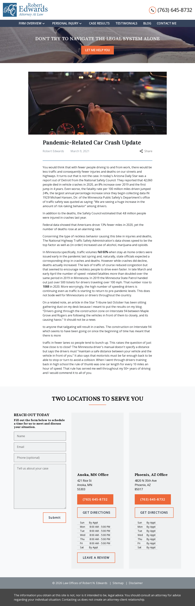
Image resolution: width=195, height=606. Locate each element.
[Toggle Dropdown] (44, 23)
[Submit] (54, 517)
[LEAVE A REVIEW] (96, 557)
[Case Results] (99, 23)
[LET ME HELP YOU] (97, 50)
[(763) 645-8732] (95, 499)
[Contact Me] (166, 23)
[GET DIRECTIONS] (96, 512)
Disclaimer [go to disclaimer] (136, 583)
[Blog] (147, 23)
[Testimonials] (126, 23)
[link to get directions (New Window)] (97, 484)
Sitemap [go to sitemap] (118, 583)
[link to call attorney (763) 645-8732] (170, 10)
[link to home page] (25, 10)
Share (146, 151)
